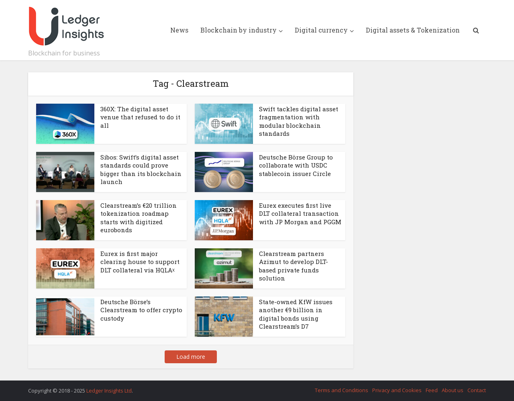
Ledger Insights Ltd (109, 390)
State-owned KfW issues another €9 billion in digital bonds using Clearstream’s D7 (295, 314)
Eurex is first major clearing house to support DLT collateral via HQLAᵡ (139, 262)
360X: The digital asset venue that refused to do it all (140, 117)
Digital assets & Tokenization (413, 30)
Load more (190, 356)
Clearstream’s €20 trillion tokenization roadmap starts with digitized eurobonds (138, 217)
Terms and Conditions (341, 390)
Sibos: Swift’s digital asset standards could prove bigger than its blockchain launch (141, 169)
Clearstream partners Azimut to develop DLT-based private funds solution (293, 266)
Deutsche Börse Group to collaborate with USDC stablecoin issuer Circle (296, 165)
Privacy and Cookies (397, 390)
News (179, 30)
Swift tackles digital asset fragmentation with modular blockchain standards (298, 121)
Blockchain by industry (238, 30)
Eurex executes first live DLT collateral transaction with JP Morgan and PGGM (300, 213)
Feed (432, 390)
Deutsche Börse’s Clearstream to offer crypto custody (141, 310)
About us (452, 390)
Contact (476, 390)
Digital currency (321, 30)
